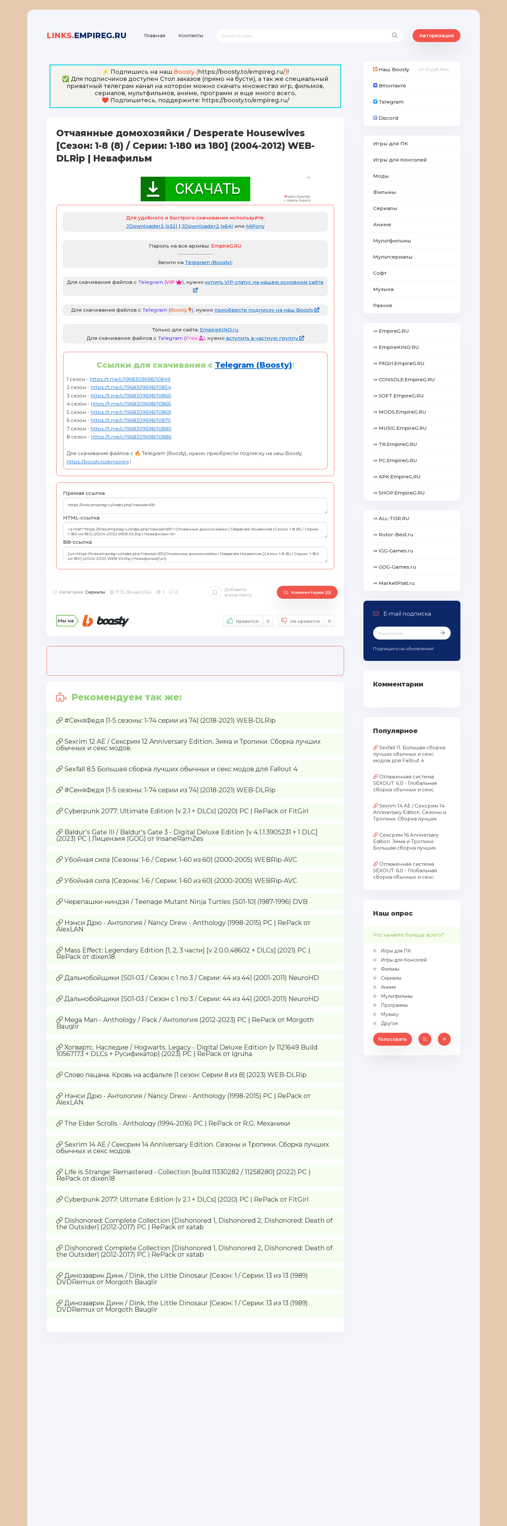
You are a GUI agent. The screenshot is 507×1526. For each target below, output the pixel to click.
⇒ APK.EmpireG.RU (397, 476)
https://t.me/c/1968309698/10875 (131, 420)
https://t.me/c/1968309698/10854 (131, 387)
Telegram (388, 102)
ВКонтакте (389, 86)
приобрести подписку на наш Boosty (266, 310)
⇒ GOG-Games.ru (394, 567)
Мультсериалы (393, 257)
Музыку (389, 1014)
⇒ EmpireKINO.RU (396, 347)
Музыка (383, 289)
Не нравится (306, 621)
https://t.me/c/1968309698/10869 (131, 412)
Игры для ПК (390, 143)
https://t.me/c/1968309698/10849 (130, 379)
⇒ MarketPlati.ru (394, 583)
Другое (389, 1023)
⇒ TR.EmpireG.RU (395, 444)
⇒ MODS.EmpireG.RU (399, 412)
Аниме (382, 224)
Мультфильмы (392, 241)
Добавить (230, 592)
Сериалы (95, 592)
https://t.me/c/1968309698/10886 (131, 437)
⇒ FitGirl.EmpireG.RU (399, 363)
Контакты (190, 35)
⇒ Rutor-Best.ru (393, 534)
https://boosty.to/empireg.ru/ (242, 71)
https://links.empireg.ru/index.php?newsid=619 (195, 505)
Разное (382, 305)
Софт (379, 273)
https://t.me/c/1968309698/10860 (131, 396)
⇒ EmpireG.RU (391, 331)
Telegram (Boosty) (208, 262)
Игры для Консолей (400, 160)
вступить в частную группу (265, 338)
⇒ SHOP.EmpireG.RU (399, 493)
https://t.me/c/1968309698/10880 (131, 429)
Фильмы (384, 192)
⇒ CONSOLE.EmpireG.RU (404, 379)
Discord (385, 118)
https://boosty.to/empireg (98, 462)
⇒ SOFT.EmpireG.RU (398, 396)
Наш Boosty (391, 69)
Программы (394, 1005)
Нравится (248, 621)
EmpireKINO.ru (219, 330)
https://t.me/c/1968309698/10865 (131, 404)
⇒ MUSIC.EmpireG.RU (400, 428)
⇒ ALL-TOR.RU (391, 518)
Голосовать (392, 1039)
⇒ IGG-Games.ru (393, 551)
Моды (381, 176)
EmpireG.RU (86, 35)
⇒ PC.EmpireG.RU (395, 460)
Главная (155, 35)
